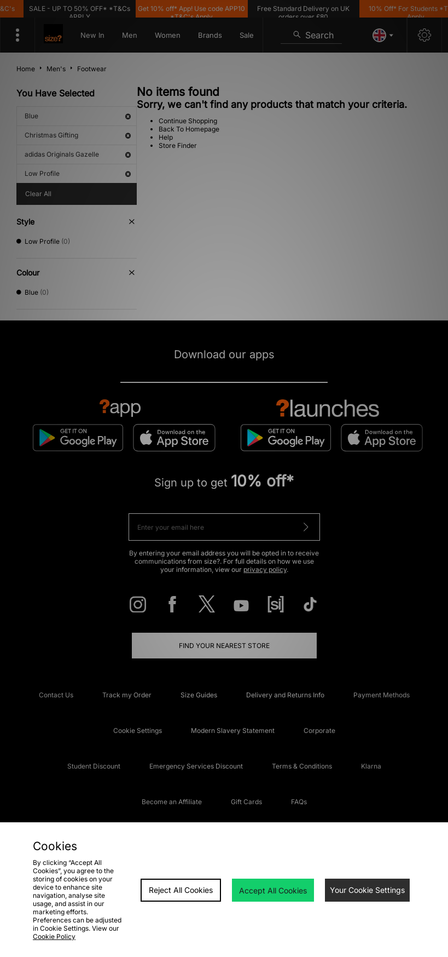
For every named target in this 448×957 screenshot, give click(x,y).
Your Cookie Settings (367, 890)
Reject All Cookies (181, 890)
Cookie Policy (54, 936)
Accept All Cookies (273, 890)
